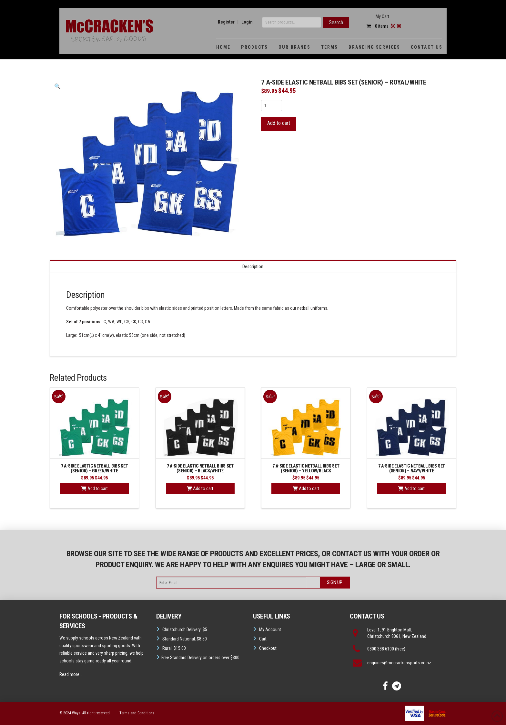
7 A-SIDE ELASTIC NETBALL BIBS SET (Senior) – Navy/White (411, 468)
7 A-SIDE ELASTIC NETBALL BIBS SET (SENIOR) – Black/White (200, 468)
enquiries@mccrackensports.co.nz (399, 662)
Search (336, 22)
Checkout (268, 648)
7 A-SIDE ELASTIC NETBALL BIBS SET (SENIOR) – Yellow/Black (305, 468)
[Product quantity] (271, 105)
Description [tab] (252, 266)
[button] (57, 86)
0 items (382, 26)
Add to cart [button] (94, 488)
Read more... (70, 674)
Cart (263, 638)
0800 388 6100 (380, 648)
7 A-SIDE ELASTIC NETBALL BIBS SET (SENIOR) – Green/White (94, 468)
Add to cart (278, 123)
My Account (270, 629)
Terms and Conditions (136, 713)
